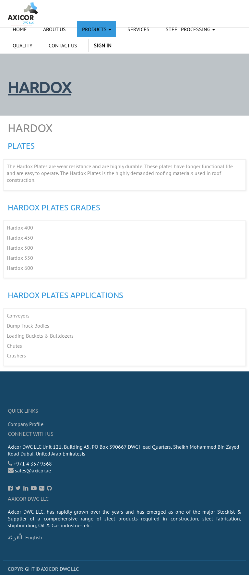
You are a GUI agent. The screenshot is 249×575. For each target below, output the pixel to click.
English (33, 537)
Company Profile (25, 424)
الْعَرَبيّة (15, 537)
